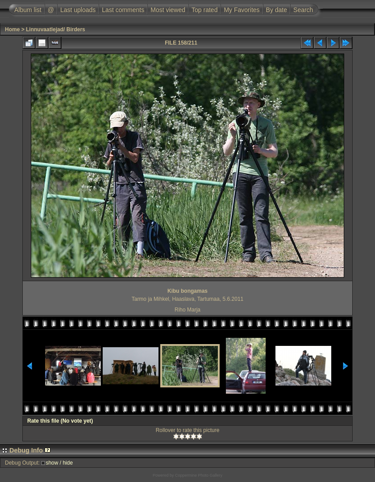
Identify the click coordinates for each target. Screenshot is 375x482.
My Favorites (241, 9)
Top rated (204, 9)
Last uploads (78, 9)
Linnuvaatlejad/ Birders (55, 29)
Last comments (123, 9)
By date (276, 9)
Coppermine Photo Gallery (198, 475)
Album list (28, 9)
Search (303, 9)
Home (12, 29)
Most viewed (167, 9)
